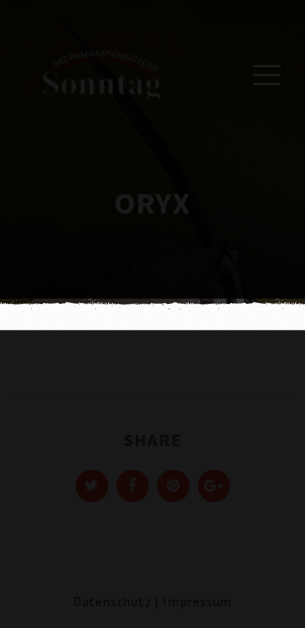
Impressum (197, 601)
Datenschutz (112, 601)
